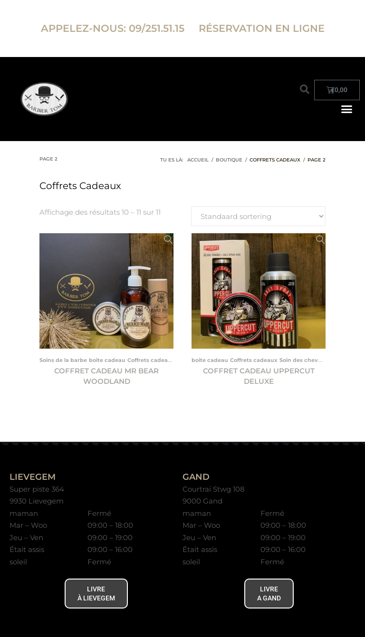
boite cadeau (107, 360)
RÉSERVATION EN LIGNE (262, 28)
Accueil (198, 160)
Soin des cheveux (303, 360)
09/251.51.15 (158, 28)
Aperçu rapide (168, 240)
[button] (304, 89)
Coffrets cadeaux (151, 360)
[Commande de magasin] (258, 216)
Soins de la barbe (63, 360)
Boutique (229, 160)
